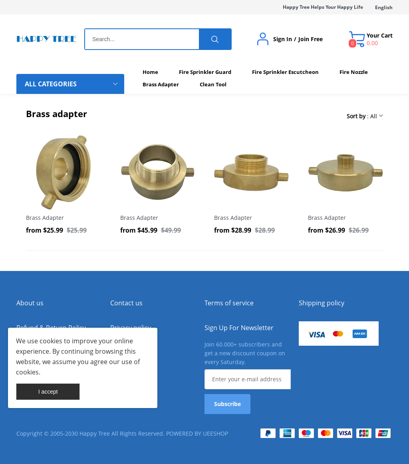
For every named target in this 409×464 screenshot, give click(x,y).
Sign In (282, 39)
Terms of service (229, 303)
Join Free (310, 39)
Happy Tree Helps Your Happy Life (323, 7)
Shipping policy (321, 303)
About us (30, 303)
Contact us (126, 303)
